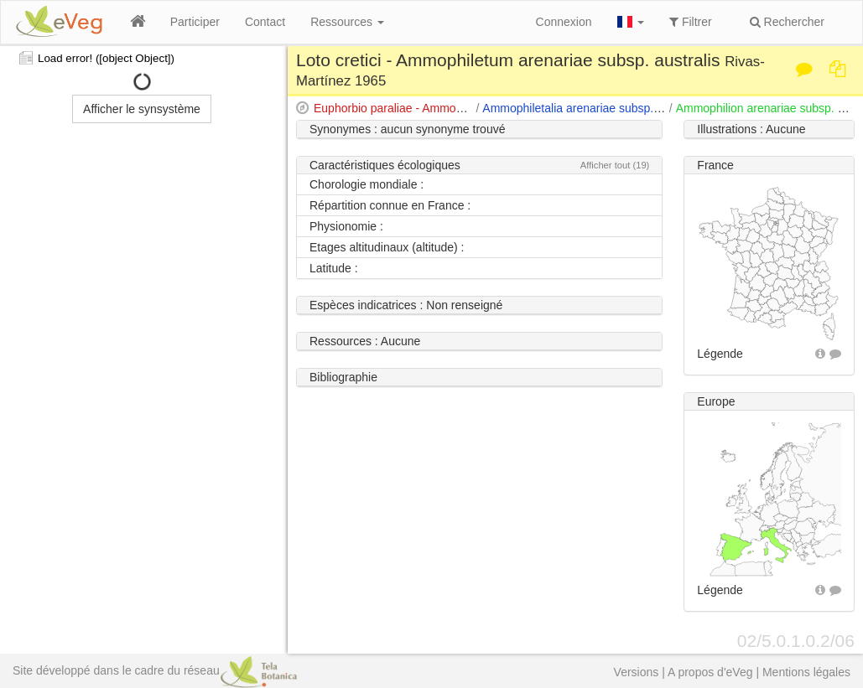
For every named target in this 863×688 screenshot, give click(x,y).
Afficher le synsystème (141, 109)
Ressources (347, 21)
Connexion (564, 21)
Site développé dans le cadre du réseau (155, 670)
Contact (265, 21)
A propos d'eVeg (710, 672)
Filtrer (690, 21)
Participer (195, 21)
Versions (636, 672)
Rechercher (787, 21)
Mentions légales (806, 672)
